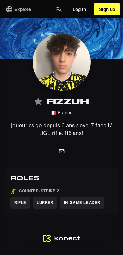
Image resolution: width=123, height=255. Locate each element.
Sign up (107, 9)
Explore (18, 9)
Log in (79, 9)
